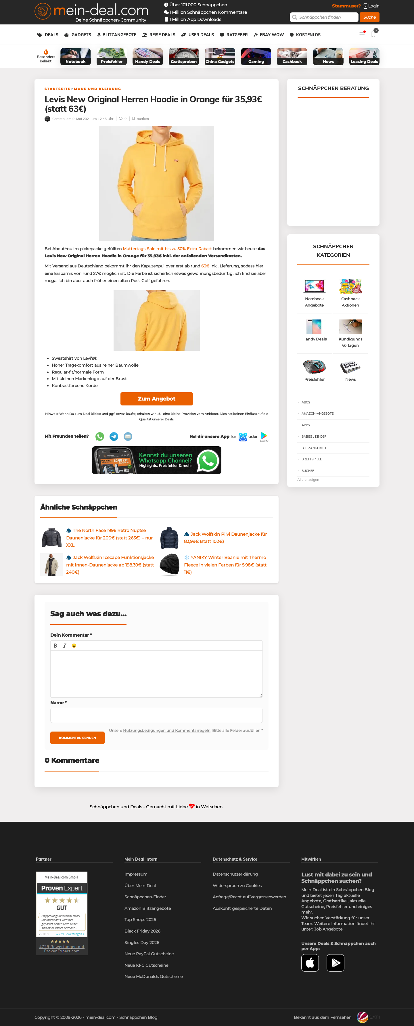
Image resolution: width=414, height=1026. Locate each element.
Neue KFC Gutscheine (146, 965)
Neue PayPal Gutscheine (149, 953)
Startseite (57, 89)
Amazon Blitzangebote (147, 908)
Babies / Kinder (314, 436)
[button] (55, 645)
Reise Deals (162, 34)
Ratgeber (237, 34)
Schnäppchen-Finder (145, 896)
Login (370, 6)
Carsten (55, 118)
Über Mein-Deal (140, 885)
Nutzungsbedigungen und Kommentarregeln (166, 730)
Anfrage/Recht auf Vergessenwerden (249, 896)
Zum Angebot (156, 399)
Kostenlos (308, 34)
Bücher (308, 471)
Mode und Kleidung (97, 89)
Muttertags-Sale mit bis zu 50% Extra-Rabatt (167, 248)
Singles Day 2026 (141, 942)
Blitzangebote (119, 34)
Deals (51, 34)
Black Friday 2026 (142, 931)
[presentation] (55, 646)
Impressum (135, 874)
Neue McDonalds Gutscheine (153, 976)
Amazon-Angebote (318, 413)
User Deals (201, 34)
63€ (205, 266)
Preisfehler (337, 906)
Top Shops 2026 (140, 919)
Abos (306, 402)
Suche (369, 17)
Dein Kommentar (71, 635)
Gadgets (81, 34)
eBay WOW (272, 34)
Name (58, 702)
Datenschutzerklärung (235, 874)
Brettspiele (312, 459)
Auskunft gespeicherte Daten (242, 908)
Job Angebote (328, 929)
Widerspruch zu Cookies (237, 885)
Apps (306, 425)
